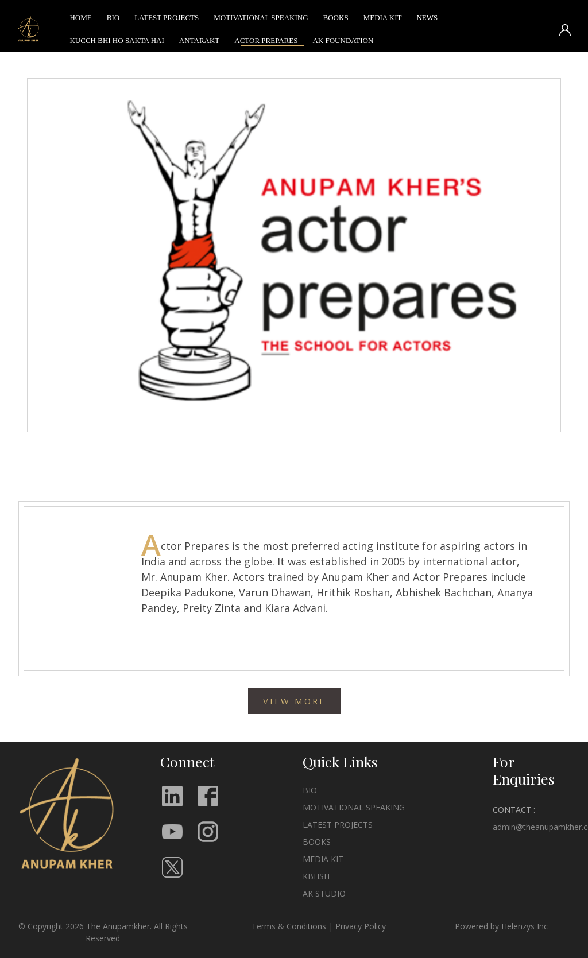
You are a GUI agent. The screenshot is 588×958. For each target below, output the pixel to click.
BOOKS (336, 19)
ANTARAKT (199, 42)
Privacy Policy (360, 926)
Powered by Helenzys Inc (501, 926)
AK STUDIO (324, 893)
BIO (113, 19)
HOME (80, 19)
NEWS (427, 19)
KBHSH (316, 876)
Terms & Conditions (289, 926)
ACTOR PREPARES (265, 42)
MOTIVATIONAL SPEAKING (261, 19)
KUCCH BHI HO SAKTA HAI (116, 42)
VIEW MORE (294, 701)
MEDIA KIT (382, 19)
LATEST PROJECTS (166, 19)
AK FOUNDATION (342, 42)
